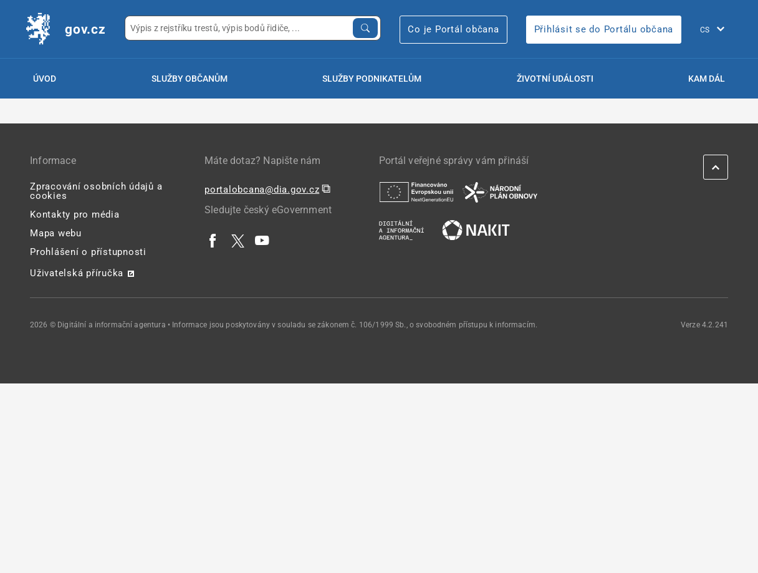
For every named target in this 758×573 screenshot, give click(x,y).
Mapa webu (56, 233)
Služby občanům (189, 79)
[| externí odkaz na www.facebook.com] (213, 240)
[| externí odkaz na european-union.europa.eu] (416, 191)
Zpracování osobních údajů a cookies (96, 191)
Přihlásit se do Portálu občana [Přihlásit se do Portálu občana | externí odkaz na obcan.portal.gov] (604, 29)
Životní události (555, 79)
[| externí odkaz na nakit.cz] (476, 229)
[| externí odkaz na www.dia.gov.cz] (401, 229)
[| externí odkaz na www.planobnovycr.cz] (500, 191)
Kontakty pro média (75, 214)
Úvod (44, 79)
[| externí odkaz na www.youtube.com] (262, 240)
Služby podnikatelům (371, 79)
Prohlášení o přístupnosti (88, 252)
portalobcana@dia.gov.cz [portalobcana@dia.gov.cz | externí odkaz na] (261, 189)
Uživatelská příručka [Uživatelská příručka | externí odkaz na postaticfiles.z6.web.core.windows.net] (76, 273)
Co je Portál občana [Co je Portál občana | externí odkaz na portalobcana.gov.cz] (453, 29)
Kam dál (706, 79)
